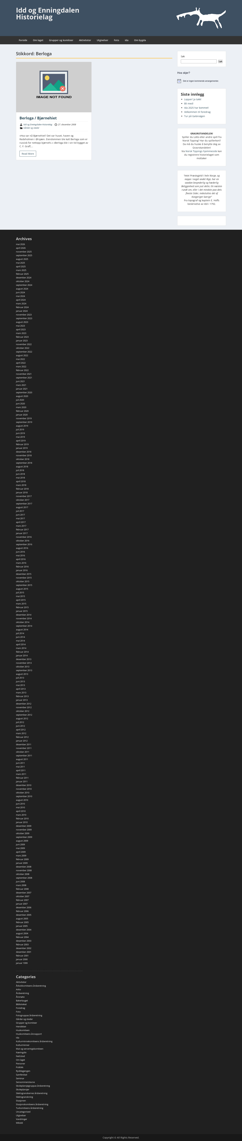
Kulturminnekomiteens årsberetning (34, 1041)
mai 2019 (20, 436)
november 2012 (24, 707)
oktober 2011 (22, 751)
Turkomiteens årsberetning (29, 1108)
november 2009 (24, 829)
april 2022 (21, 362)
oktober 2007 (22, 896)
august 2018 (22, 466)
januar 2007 (22, 903)
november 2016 (24, 536)
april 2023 (21, 329)
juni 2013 (20, 681)
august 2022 (22, 355)
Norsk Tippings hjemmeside (201, 151)
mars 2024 (21, 303)
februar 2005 (22, 922)
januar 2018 (22, 492)
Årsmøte (20, 996)
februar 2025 (22, 273)
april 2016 (21, 559)
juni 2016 (20, 551)
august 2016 (22, 548)
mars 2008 (21, 885)
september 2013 (24, 670)
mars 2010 (21, 814)
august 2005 (22, 918)
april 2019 (21, 440)
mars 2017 (21, 525)
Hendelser (21, 1026)
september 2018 (24, 462)
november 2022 (24, 344)
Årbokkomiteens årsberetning (31, 985)
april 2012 (21, 729)
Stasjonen (21, 1100)
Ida (126, 40)
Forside (23, 40)
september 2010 (24, 796)
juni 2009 (20, 844)
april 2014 (21, 644)
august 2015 (22, 588)
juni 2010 (20, 803)
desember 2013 (23, 659)
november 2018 (24, 455)
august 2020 (22, 396)
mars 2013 (21, 692)
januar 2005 (22, 925)
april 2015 (21, 599)
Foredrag (20, 1007)
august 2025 (22, 259)
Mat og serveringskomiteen (29, 1048)
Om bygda (140, 40)
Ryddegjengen (23, 1070)
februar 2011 (22, 777)
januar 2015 (22, 611)
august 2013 (22, 674)
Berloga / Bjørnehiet (38, 117)
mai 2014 (20, 640)
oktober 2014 (22, 622)
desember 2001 (23, 951)
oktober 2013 (22, 666)
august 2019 (22, 425)
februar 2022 (22, 370)
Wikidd (19, 1122)
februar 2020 (22, 410)
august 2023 (22, 322)
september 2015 (24, 585)
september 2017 (24, 503)
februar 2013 (22, 696)
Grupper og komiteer (61, 40)
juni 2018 (20, 473)
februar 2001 (22, 955)
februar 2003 (22, 944)
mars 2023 (21, 333)
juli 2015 (20, 592)
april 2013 (21, 688)
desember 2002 (23, 948)
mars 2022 (21, 366)
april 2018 (21, 481)
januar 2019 (22, 447)
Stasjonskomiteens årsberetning (32, 1104)
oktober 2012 (22, 711)
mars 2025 (21, 270)
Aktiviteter (85, 40)
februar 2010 (22, 818)
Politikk (19, 1067)
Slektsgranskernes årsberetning (31, 1093)
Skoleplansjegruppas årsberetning (33, 1085)
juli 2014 (20, 633)
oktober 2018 (22, 459)
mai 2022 (20, 359)
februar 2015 (22, 607)
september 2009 (24, 837)
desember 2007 (23, 892)
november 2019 (24, 418)
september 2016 (24, 544)
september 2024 (24, 284)
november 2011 (24, 748)
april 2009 (21, 851)
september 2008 (24, 877)
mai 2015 (20, 596)
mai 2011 (20, 766)
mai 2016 (20, 555)
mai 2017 (20, 518)
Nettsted (20, 1056)
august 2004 (22, 933)
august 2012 (22, 718)
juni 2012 (20, 725)
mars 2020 (21, 407)
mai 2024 (20, 296)
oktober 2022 (22, 347)
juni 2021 (20, 381)
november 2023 (24, 314)
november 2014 (24, 618)
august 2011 (22, 759)
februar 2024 (22, 307)
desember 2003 (23, 940)
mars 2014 (21, 648)
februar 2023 (22, 336)
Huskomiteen (23, 1030)
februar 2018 (22, 488)
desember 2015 (23, 573)
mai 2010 (20, 807)
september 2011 (24, 755)
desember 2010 (23, 785)
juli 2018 (20, 470)
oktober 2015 (22, 581)
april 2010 (21, 811)
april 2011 (21, 770)
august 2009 (22, 840)
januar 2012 (22, 740)
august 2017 (22, 507)
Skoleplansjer (22, 1089)
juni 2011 (20, 762)
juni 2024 (20, 292)
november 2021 (24, 373)
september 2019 (24, 422)
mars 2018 (21, 485)
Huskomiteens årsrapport (29, 1033)
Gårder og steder (31, 127)
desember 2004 (23, 929)
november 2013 (24, 662)
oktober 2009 (22, 833)
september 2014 (24, 625)
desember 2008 (23, 866)
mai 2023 (20, 325)
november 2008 (24, 870)
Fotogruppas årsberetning (29, 1015)
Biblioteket (21, 1004)
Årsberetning (22, 993)
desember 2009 (23, 825)
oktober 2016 (22, 540)
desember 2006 (23, 907)
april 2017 (21, 522)
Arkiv (18, 989)
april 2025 (21, 266)
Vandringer (21, 1119)
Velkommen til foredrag (197, 112)
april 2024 (21, 299)
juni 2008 (20, 881)
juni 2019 (20, 433)
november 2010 (24, 788)
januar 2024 (22, 310)
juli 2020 (20, 399)
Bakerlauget (22, 1000)
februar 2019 (22, 444)
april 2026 (21, 247)
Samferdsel (21, 1074)
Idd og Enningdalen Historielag (47, 13)
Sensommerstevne (25, 1082)
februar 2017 (22, 529)
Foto (116, 40)
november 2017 (24, 496)
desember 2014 (23, 614)
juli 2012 (20, 722)
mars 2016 (21, 562)
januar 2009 (22, 862)
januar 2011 (22, 781)
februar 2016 (22, 566)
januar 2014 (22, 655)
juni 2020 (20, 403)
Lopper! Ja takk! (192, 99)
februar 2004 (22, 937)
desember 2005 (23, 914)
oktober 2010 (22, 792)
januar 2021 (22, 388)
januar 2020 (22, 414)
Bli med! (188, 103)
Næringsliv (21, 1052)
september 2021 (24, 377)
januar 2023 (22, 340)
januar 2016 (22, 570)
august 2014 (22, 629)
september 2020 (24, 392)
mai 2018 (20, 477)
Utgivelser (102, 40)
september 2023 (24, 318)
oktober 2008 (22, 874)
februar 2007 (22, 900)
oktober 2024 (22, 281)
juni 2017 (20, 514)
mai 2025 (20, 262)
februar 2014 (22, 651)
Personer (20, 1063)
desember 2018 (23, 451)
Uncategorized (23, 1111)
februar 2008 (22, 888)
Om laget (38, 40)
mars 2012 (21, 733)
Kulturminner (22, 1045)
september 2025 (24, 255)
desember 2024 (23, 277)
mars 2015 (21, 603)
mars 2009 (21, 855)
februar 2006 (22, 911)
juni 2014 (20, 636)
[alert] (201, 81)
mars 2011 (21, 774)
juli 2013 (20, 677)
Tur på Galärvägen (194, 116)
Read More (28, 153)
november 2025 (24, 251)
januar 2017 (22, 533)
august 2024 (22, 288)
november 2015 (24, 577)
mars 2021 (21, 385)
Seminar (20, 1078)
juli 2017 (20, 510)
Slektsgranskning (24, 1096)
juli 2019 (20, 429)
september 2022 (24, 351)
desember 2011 (23, 744)
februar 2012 (22, 736)
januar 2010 (22, 822)
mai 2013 (20, 685)
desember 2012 (23, 703)
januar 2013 (22, 699)
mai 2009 (20, 848)
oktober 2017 (22, 499)
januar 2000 (22, 959)
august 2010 (22, 799)
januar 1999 (22, 963)
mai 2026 (20, 244)
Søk (183, 56)
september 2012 (24, 714)
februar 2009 (22, 859)
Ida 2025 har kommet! (196, 107)
